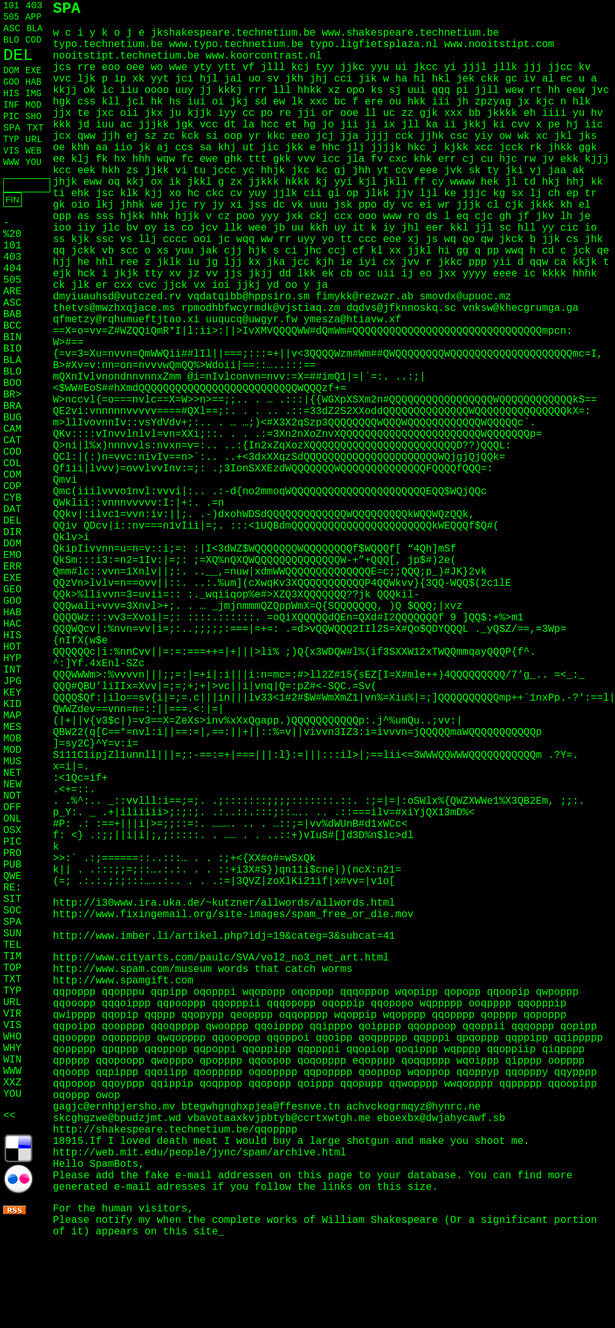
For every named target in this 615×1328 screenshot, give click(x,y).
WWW (11, 162)
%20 (12, 234)
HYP (12, 658)
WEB (33, 151)
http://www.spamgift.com (123, 981)
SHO (33, 116)
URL (34, 139)
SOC (12, 911)
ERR (12, 567)
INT (12, 670)
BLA (35, 29)
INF (11, 105)
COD (33, 40)
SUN (12, 933)
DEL (18, 55)
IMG (33, 94)
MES (12, 727)
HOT (12, 647)
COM (12, 475)
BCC (12, 326)
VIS (11, 151)
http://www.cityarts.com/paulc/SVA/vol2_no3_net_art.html (221, 958)
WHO (12, 1037)
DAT (12, 509)
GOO (11, 82)
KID (12, 704)
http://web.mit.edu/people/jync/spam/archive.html (199, 1153)
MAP (12, 716)
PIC (11, 116)
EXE (33, 71)
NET (12, 773)
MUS (12, 762)
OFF (12, 807)
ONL (12, 819)
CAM (12, 429)
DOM (11, 71)
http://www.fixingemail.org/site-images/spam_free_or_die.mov (233, 914)
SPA (11, 128)
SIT (12, 899)
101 (11, 6)
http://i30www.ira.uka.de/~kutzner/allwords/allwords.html (224, 903)
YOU (33, 162)
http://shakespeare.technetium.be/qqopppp (175, 1130)
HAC (12, 624)
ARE (12, 291)
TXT (35, 128)
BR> (12, 395)
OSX (12, 830)
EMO (12, 555)
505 (11, 17)
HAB (33, 82)
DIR (12, 532)
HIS (11, 94)
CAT (12, 440)
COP (12, 486)
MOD (33, 105)
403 (34, 6)
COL (12, 463)
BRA (12, 406)
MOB (12, 739)
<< (9, 1116)
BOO (12, 383)
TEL (12, 945)
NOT (12, 796)
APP (33, 17)
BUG (12, 418)
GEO (12, 590)
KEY (12, 693)
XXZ (12, 1083)
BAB (12, 314)
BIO (12, 349)
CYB (12, 498)
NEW (12, 784)
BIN (12, 337)
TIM (12, 956)
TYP (11, 139)
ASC (11, 29)
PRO (12, 853)
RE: (12, 888)
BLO (11, 40)
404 (12, 269)
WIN (12, 1060)
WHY (12, 1048)
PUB (12, 865)
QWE (12, 876)
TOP (12, 968)
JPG (12, 681)
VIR (12, 1014)
